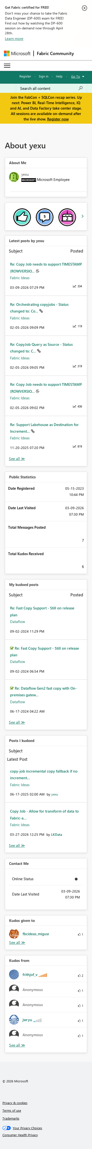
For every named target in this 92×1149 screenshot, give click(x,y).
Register (25, 76)
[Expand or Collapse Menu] (7, 65)
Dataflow (17, 621)
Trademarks (10, 1118)
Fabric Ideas (19, 277)
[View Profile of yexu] (54, 794)
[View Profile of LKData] (56, 834)
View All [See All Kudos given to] (17, 942)
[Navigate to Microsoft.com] (17, 53)
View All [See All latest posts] (17, 459)
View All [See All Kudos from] (17, 1045)
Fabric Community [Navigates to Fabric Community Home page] (55, 53)
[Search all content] (51, 88)
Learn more (14, 38)
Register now (58, 119)
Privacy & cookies (14, 1103)
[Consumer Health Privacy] (46, 1134)
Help (59, 76)
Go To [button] (75, 76)
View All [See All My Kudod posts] (17, 722)
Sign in (43, 76)
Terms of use (11, 1110)
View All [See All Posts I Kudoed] (17, 845)
